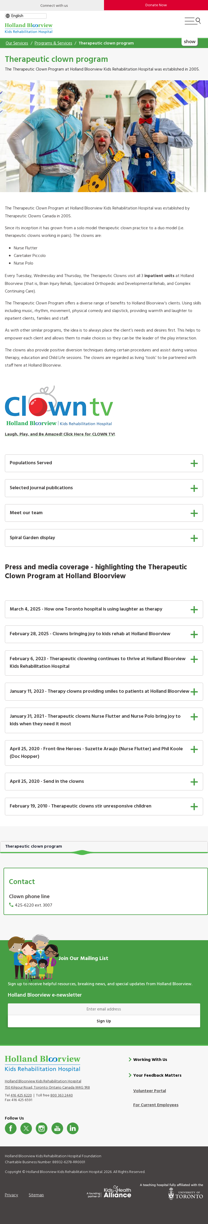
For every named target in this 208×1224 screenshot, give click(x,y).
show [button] (189, 41)
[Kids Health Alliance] (109, 1190)
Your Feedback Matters (157, 1075)
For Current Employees (155, 1104)
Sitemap (36, 1194)
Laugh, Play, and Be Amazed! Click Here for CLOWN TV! (60, 434)
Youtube (57, 1128)
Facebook (11, 1128)
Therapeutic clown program (33, 846)
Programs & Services (53, 43)
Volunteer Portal (149, 1090)
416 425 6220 (21, 1095)
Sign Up (104, 1021)
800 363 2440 (61, 1095)
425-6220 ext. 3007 (33, 905)
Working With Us (150, 1059)
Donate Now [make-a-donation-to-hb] (156, 5)
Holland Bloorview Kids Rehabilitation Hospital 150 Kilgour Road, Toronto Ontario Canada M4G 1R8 (47, 1084)
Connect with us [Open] (54, 6)
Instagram (41, 1128)
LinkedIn (73, 1128)
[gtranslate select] (26, 16)
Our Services (17, 43)
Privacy (11, 1194)
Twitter (26, 1128)
